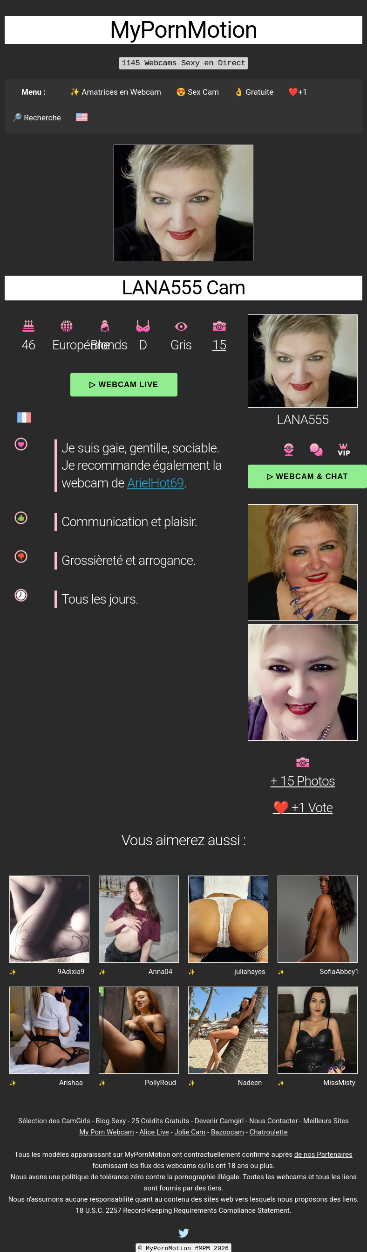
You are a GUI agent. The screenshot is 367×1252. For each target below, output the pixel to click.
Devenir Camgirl (219, 1121)
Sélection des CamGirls (54, 1121)
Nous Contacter (273, 1121)
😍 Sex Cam (197, 92)
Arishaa (71, 1082)
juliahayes (249, 971)
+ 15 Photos (303, 781)
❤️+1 (297, 92)
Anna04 (160, 971)
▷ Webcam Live (123, 384)
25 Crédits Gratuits (160, 1121)
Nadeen (250, 1082)
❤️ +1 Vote (303, 807)
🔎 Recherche (36, 117)
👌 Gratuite (253, 92)
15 (219, 345)
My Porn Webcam (106, 1132)
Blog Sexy (110, 1121)
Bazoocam (227, 1132)
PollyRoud (160, 1082)
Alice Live (154, 1132)
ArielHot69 (155, 483)
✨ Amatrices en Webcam (115, 92)
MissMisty (339, 1082)
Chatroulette (269, 1132)
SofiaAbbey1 (339, 971)
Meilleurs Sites (326, 1121)
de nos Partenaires (323, 1154)
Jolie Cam (189, 1132)
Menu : (33, 92)
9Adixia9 (70, 971)
